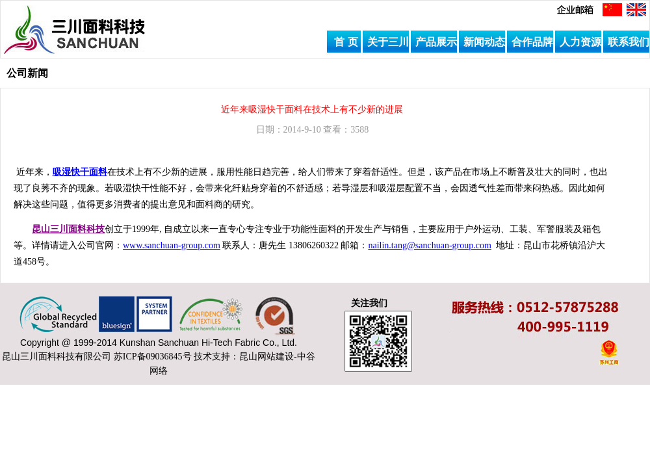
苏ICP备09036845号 (153, 356)
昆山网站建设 (266, 356)
